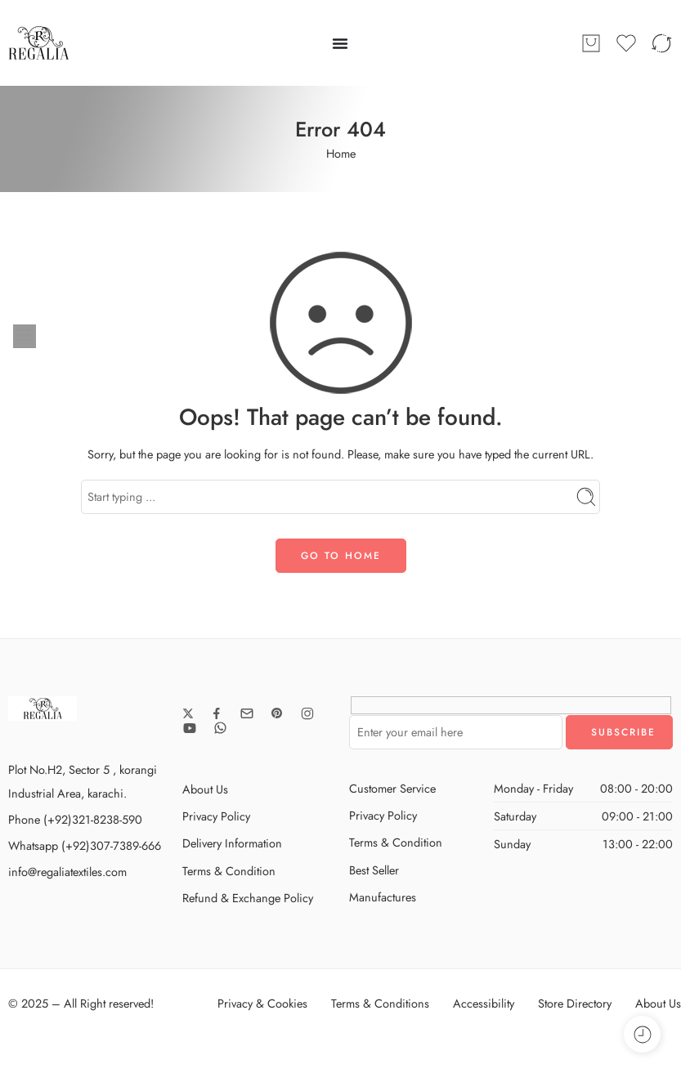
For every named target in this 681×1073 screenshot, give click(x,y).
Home (341, 153)
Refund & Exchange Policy (247, 897)
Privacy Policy (216, 816)
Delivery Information (232, 843)
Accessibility (483, 1003)
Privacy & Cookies (262, 1003)
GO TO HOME (341, 555)
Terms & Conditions (380, 1003)
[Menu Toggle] (340, 43)
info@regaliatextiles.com (67, 871)
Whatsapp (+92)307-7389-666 (84, 845)
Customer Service (392, 788)
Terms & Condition (229, 870)
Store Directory (575, 1003)
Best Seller (374, 870)
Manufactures (382, 896)
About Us (205, 789)
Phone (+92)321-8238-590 (75, 819)
